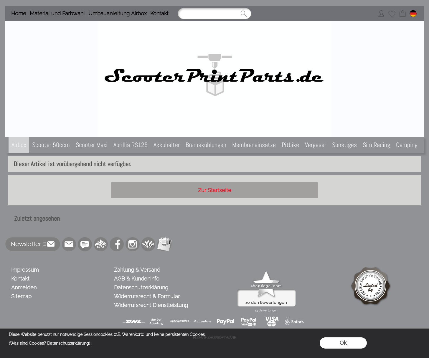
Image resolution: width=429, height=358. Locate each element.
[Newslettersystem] (164, 244)
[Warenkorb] (402, 13)
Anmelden (24, 287)
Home (18, 13)
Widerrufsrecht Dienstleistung (151, 305)
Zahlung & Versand (137, 270)
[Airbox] (19, 145)
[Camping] (406, 145)
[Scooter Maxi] (91, 145)
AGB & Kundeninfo (136, 278)
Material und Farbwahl (57, 13)
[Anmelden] (381, 13)
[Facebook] (116, 244)
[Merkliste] (392, 13)
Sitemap (21, 296)
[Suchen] (214, 13)
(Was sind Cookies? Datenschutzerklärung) (49, 343)
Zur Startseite (214, 190)
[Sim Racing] (376, 145)
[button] (32, 244)
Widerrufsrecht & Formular (147, 296)
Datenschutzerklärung (141, 287)
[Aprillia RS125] (130, 145)
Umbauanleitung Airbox (117, 13)
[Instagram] (132, 244)
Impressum (25, 270)
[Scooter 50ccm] (51, 145)
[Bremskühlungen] (206, 145)
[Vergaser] (315, 145)
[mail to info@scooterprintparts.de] (69, 244)
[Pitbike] (290, 145)
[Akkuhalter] (167, 145)
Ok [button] (343, 343)
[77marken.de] (84, 244)
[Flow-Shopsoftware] (148, 244)
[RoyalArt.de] (100, 244)
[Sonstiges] (344, 145)
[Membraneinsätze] (254, 145)
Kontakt (159, 13)
